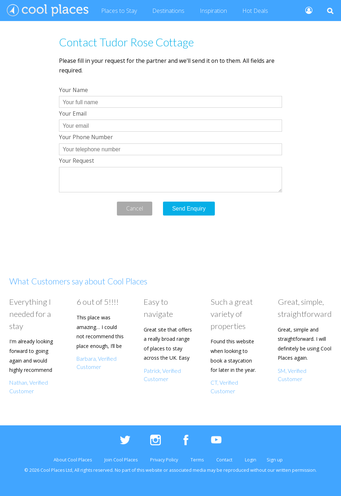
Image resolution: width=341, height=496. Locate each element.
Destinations (168, 11)
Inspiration (213, 11)
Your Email (73, 113)
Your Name (73, 90)
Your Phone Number (86, 137)
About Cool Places (73, 460)
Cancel (134, 208)
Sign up (275, 460)
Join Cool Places (121, 460)
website (153, 470)
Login (250, 460)
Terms (197, 460)
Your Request (76, 161)
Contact (224, 460)
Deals (255, 11)
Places (119, 11)
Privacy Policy (164, 460)
